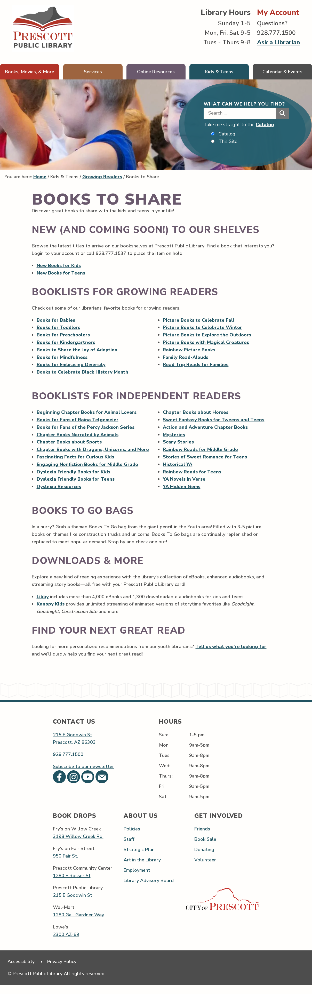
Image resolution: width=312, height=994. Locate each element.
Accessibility (21, 970)
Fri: (162, 795)
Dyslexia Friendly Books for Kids (73, 480)
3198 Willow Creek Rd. (78, 845)
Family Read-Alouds (186, 357)
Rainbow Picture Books (189, 350)
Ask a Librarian (278, 42)
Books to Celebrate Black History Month (83, 372)
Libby (43, 605)
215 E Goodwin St (72, 743)
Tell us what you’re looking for (230, 655)
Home (40, 177)
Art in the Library (142, 869)
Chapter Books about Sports (69, 443)
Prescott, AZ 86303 (74, 751)
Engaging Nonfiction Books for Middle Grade (88, 473)
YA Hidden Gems (182, 488)
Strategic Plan (139, 858)
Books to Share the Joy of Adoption (77, 350)
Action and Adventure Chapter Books (206, 428)
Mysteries (174, 435)
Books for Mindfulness (62, 357)
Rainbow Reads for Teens (192, 473)
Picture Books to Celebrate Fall (199, 320)
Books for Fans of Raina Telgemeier (78, 420)
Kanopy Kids (51, 613)
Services (93, 72)
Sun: (163, 743)
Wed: (164, 774)
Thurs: (166, 785)
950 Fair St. (65, 865)
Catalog (265, 125)
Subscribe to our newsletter (83, 775)
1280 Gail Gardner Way (78, 923)
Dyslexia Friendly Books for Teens (76, 488)
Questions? (272, 23)
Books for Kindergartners (66, 343)
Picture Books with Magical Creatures (206, 343)
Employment (137, 879)
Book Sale (205, 848)
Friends (202, 838)
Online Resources (156, 72)
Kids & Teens (219, 72)
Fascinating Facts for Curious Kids (75, 465)
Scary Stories (178, 443)
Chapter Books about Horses (196, 413)
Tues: (165, 764)
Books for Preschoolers (63, 335)
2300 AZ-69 (66, 943)
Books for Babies (56, 320)
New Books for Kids (59, 265)
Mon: (164, 754)
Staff (129, 848)
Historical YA (178, 465)
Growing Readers (103, 177)
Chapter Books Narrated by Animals (78, 435)
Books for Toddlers (59, 328)
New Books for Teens (61, 273)
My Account (278, 12)
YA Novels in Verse (184, 480)
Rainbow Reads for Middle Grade (200, 450)
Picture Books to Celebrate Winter (203, 328)
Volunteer (205, 869)
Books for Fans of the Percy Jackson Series (86, 428)
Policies (132, 838)
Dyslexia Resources (59, 495)
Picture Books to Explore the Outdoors (207, 335)
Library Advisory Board (149, 889)
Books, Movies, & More (29, 72)
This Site (228, 141)
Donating (204, 858)
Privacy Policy (62, 970)
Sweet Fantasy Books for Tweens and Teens (214, 420)
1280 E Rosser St (72, 884)
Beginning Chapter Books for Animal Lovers (87, 413)
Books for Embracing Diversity (71, 365)
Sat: (163, 806)
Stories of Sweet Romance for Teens (205, 458)
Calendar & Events (282, 72)
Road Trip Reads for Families (196, 365)
